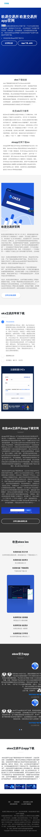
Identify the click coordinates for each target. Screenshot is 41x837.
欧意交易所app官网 (28, 802)
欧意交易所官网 (13, 804)
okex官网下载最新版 (26, 804)
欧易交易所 (16, 802)
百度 (9, 802)
